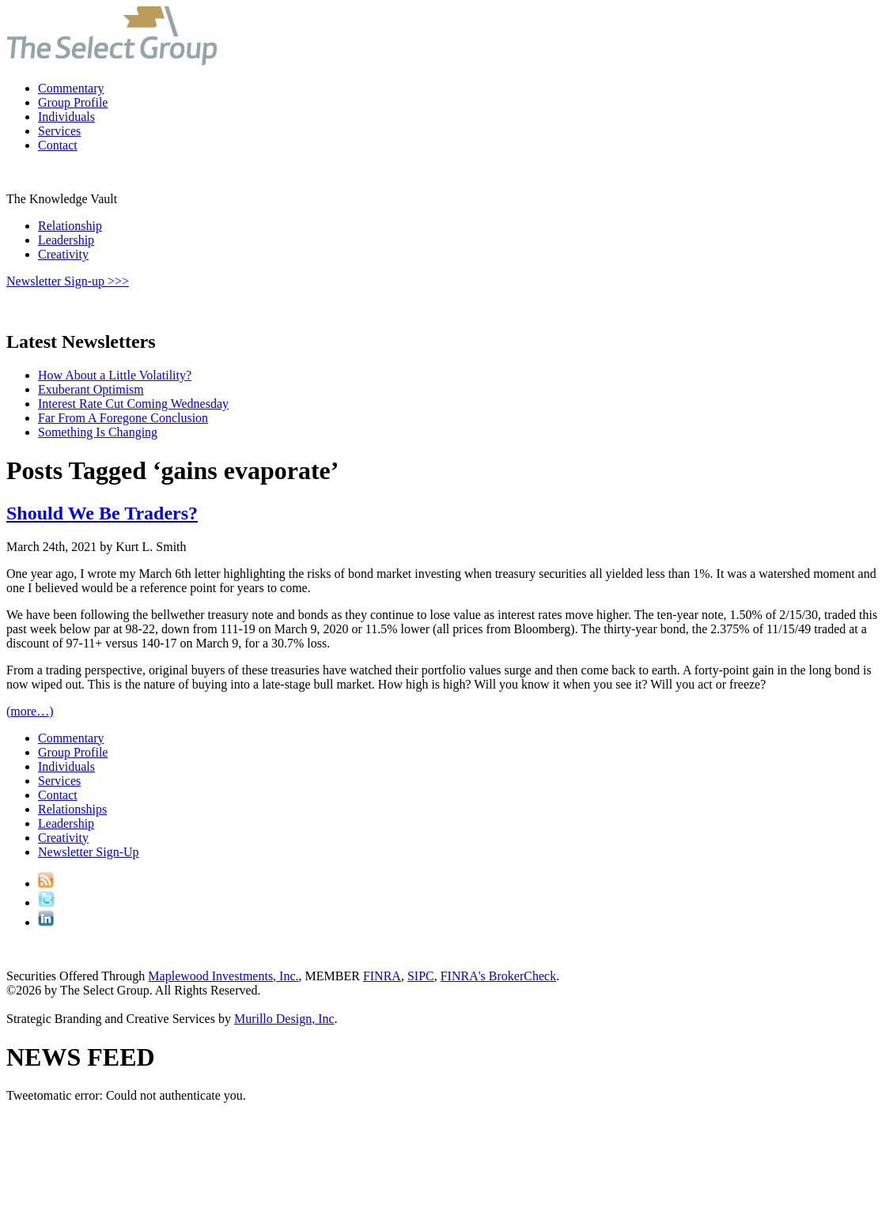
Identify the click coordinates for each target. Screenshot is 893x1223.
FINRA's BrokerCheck (498, 976)
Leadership (66, 240)
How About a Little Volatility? (114, 375)
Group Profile (73, 102)
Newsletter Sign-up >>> (67, 281)
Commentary (71, 88)
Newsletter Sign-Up (88, 852)
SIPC (420, 976)
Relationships (72, 809)
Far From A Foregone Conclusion (123, 418)
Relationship (70, 225)
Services (59, 131)
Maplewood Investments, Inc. (223, 976)
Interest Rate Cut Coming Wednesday (133, 403)
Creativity (63, 254)
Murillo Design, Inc (284, 1018)
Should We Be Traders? (102, 513)
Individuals (66, 116)
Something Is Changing (97, 432)
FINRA (382, 976)
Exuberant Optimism (91, 389)
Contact (58, 145)
